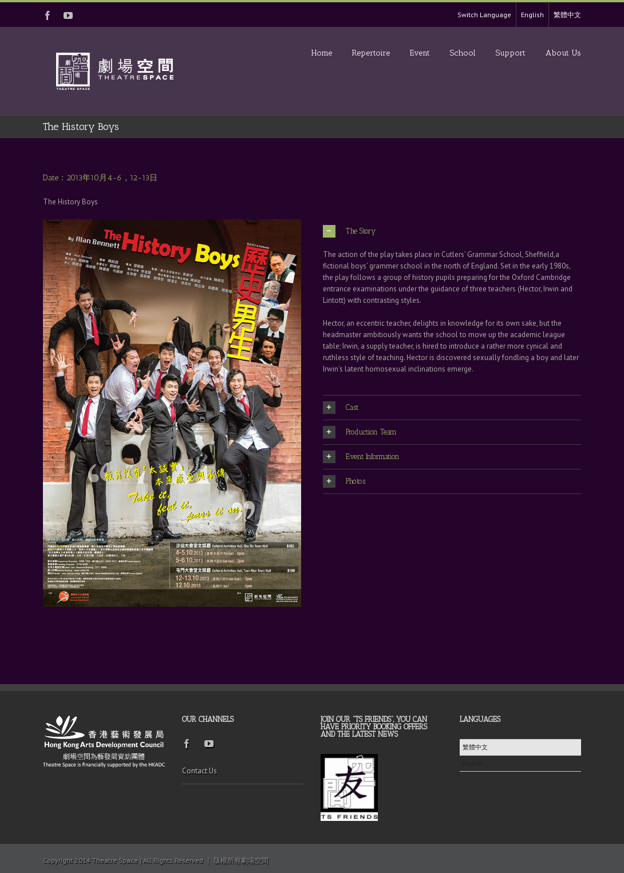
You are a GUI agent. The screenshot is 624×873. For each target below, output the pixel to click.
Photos (344, 481)
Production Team (360, 432)
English (532, 14)
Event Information (361, 457)
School (463, 53)
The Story (349, 231)
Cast (340, 407)
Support (511, 53)
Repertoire (371, 53)
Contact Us (199, 771)
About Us (563, 53)
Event (420, 53)
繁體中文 (567, 14)
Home (321, 53)
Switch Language (484, 14)
